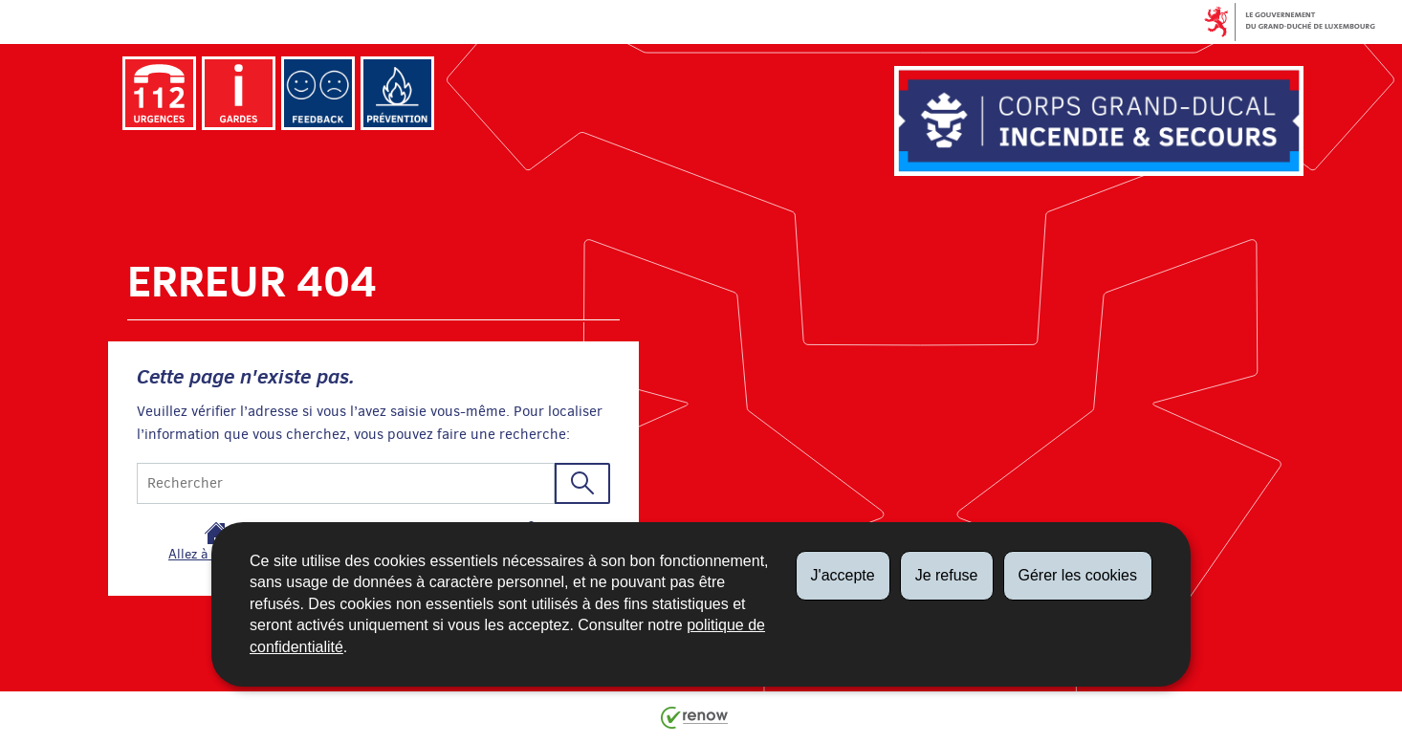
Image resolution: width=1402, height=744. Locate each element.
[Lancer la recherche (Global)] (582, 483)
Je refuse (946, 575)
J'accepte (843, 575)
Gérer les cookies (1078, 575)
